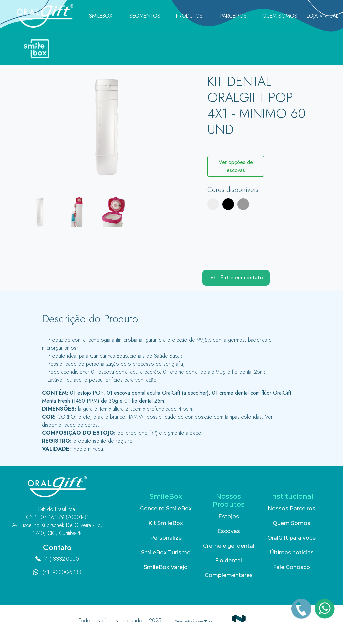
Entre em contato (236, 278)
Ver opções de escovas (236, 166)
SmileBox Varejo (166, 567)
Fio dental (228, 560)
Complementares (229, 575)
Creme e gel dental (228, 546)
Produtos (189, 16)
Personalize (166, 538)
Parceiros (233, 16)
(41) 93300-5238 (62, 572)
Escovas (228, 531)
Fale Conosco (291, 567)
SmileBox (100, 16)
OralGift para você (291, 538)
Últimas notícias (292, 552)
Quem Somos (279, 16)
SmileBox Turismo (166, 552)
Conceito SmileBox (166, 508)
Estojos (228, 516)
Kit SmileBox (165, 523)
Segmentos (144, 16)
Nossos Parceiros (291, 508)
